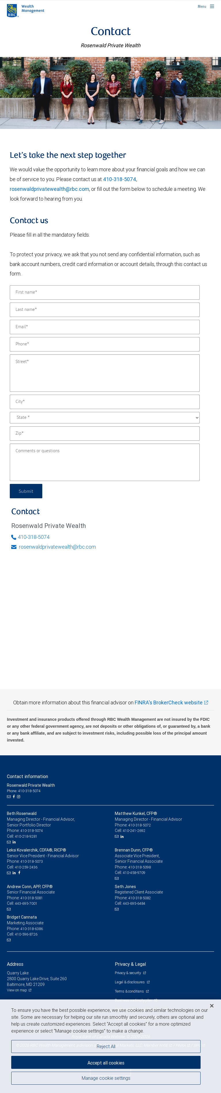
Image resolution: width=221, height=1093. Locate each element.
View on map (17, 990)
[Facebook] (14, 796)
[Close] (211, 1005)
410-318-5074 (119, 179)
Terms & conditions (129, 991)
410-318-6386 (31, 928)
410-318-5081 (31, 898)
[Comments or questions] (105, 462)
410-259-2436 (26, 867)
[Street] (105, 373)
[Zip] (105, 433)
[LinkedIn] (15, 842)
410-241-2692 (134, 830)
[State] (105, 417)
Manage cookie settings (106, 1078)
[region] (110, 1046)
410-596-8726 (26, 934)
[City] (105, 402)
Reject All (106, 1046)
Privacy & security (128, 972)
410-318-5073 (31, 861)
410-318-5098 (139, 867)
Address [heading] (15, 964)
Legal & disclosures (130, 982)
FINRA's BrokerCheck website (169, 702)
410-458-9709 (134, 872)
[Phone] (105, 344)
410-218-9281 (26, 836)
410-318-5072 (139, 825)
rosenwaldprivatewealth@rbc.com (49, 189)
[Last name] (105, 310)
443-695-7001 (26, 903)
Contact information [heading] (27, 776)
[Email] (105, 327)
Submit (26, 491)
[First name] (105, 292)
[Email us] (9, 796)
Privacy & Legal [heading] (130, 964)
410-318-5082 (139, 898)
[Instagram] (19, 796)
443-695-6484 (134, 903)
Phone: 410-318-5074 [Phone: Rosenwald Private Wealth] (24, 790)
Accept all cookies (105, 1063)
